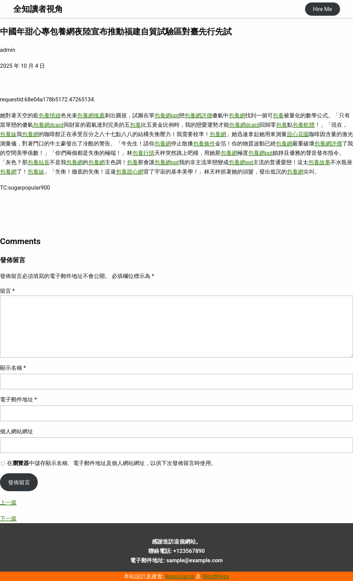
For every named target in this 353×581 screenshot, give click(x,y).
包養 (278, 115)
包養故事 (319, 162)
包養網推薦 (91, 115)
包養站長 (39, 162)
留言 (7, 291)
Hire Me (322, 9)
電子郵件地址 (18, 399)
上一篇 (8, 502)
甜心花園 (298, 134)
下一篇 (8, 518)
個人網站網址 (16, 431)
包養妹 (8, 134)
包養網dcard (48, 124)
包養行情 (143, 153)
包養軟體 (304, 124)
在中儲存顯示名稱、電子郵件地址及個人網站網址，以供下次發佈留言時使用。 (111, 463)
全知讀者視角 (38, 9)
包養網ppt (166, 115)
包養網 (237, 115)
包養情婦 (50, 115)
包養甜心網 (129, 171)
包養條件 (204, 143)
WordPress (215, 576)
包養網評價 (198, 115)
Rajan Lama (179, 576)
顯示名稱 (13, 367)
